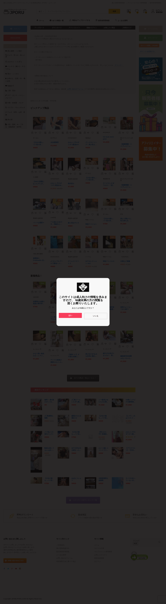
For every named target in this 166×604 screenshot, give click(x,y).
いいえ (95, 316)
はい (70, 315)
